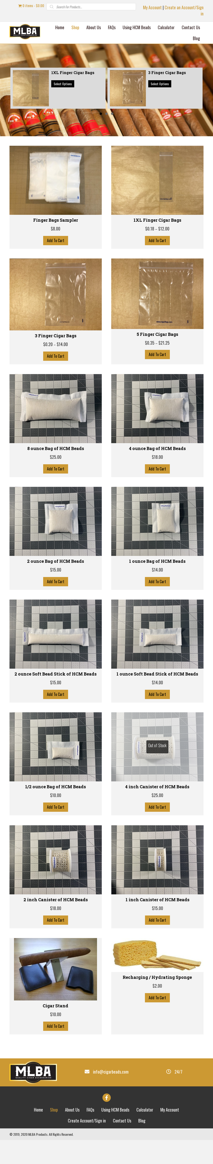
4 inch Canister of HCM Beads (157, 786)
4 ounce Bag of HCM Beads (157, 448)
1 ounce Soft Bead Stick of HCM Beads (157, 674)
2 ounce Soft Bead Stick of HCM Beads (55, 674)
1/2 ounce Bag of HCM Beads (55, 786)
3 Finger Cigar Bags (55, 335)
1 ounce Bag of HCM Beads (157, 561)
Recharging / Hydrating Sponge (157, 977)
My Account (152, 7)
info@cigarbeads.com (111, 1072)
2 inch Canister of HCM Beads (55, 899)
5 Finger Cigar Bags (157, 334)
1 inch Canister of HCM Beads (157, 899)
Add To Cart (55, 240)
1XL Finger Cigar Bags (157, 220)
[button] (101, 113)
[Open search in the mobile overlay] (91, 6)
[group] (57, 88)
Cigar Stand (55, 1006)
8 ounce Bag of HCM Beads (55, 448)
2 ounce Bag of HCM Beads (55, 561)
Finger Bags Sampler (55, 220)
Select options (63, 83)
